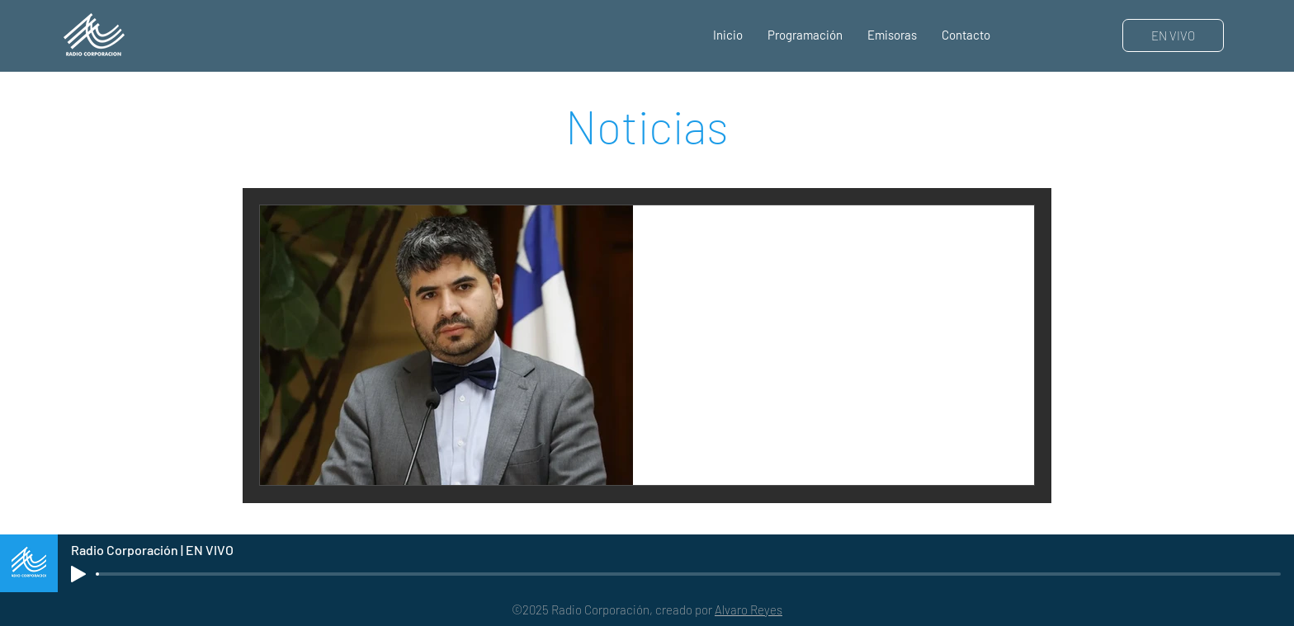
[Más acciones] (1002, 239)
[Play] (78, 574)
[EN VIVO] (1173, 35)
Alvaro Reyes (748, 609)
